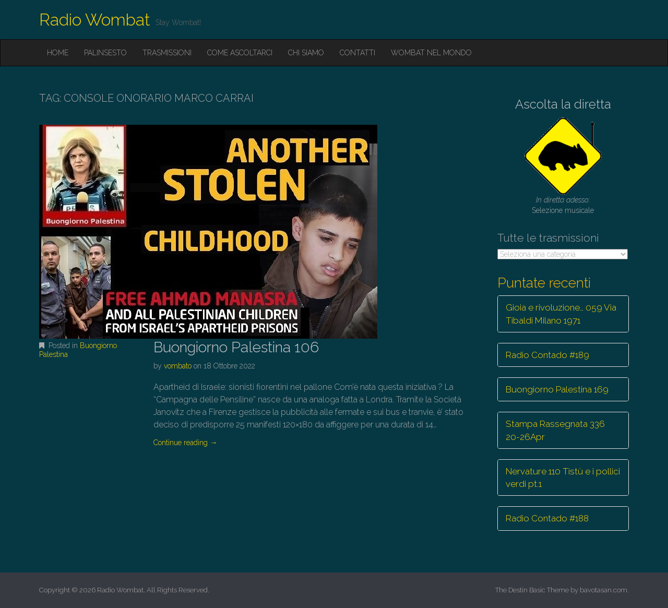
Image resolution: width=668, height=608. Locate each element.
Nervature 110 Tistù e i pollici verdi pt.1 (563, 477)
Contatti (357, 53)
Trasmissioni (167, 53)
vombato (178, 366)
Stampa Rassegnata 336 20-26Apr (555, 430)
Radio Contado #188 (547, 518)
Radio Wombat (94, 19)
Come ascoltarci (239, 53)
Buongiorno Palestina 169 (557, 389)
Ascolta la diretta (563, 104)
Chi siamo (306, 53)
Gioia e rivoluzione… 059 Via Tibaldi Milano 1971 (561, 313)
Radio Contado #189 (547, 355)
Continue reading (185, 442)
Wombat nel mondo (431, 53)
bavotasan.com (603, 590)
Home (57, 53)
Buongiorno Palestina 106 (236, 347)
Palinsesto (105, 53)
